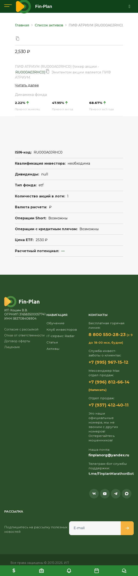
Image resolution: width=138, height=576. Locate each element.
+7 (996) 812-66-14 (109, 382)
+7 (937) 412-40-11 (109, 405)
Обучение (55, 323)
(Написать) (97, 390)
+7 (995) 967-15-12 (108, 362)
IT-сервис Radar (60, 336)
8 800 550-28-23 (107, 334)
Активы (53, 349)
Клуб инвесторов (61, 330)
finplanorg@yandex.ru (109, 455)
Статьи (52, 342)
